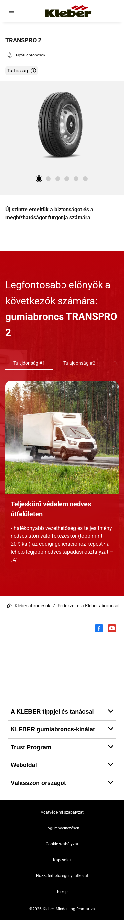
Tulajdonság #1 (29, 363)
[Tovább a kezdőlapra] (68, 11)
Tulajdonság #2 (79, 363)
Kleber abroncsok (28, 605)
